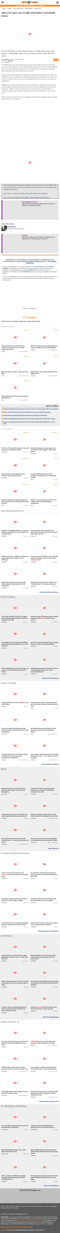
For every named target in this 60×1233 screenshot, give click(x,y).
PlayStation (27, 5)
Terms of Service (39, 266)
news (9, 8)
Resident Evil (55, 432)
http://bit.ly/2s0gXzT (41, 193)
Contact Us (4, 1230)
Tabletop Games (25, 484)
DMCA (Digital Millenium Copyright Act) (31, 261)
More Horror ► (53, 848)
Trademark (4, 1208)
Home (4, 8)
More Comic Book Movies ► (49, 592)
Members (41, 5)
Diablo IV (56, 484)
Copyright (53, 1206)
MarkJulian (6, 59)
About (17, 1206)
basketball (29, 8)
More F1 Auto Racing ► (51, 1017)
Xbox (21, 5)
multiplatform (19, 8)
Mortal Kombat (25, 458)
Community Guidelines (37, 1206)
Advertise (15, 1208)
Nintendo (33, 5)
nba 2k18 (38, 8)
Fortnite (56, 458)
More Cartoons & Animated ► (48, 931)
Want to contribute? (30, 307)
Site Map (12, 1206)
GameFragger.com (13, 276)
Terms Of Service (25, 1206)
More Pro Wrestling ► (51, 1186)
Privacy (48, 1206)
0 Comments (30, 317)
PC (37, 5)
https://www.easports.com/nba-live (37, 197)
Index (7, 1206)
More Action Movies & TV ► (49, 1101)
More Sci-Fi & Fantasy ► (50, 678)
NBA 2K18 (10, 61)
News (17, 5)
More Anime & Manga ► (50, 764)
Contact (9, 1208)
